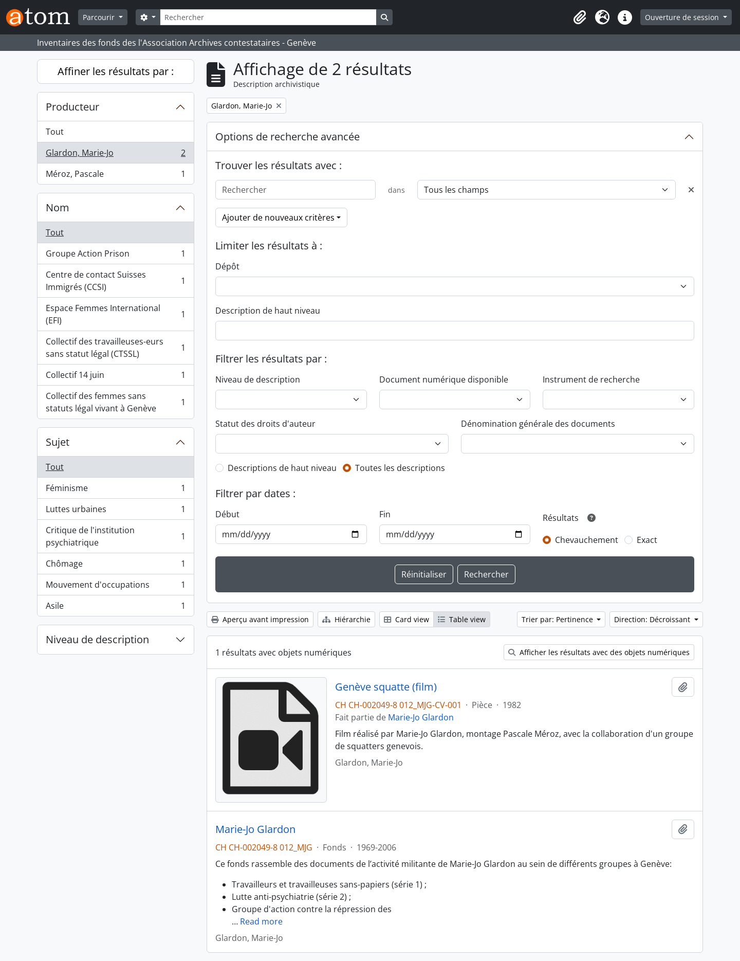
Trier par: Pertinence (558, 619)
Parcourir (100, 17)
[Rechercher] (268, 17)
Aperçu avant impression (260, 619)
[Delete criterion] (691, 190)
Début (227, 514)
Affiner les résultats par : (116, 71)
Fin (385, 514)
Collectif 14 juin (115, 377)
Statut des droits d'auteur (265, 423)
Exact (647, 540)
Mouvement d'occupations (115, 586)
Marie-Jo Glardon (421, 717)
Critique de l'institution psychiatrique (115, 536)
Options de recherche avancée (287, 136)
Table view (462, 619)
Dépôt (227, 266)
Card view (406, 619)
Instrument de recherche (591, 379)
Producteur (72, 107)
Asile (115, 608)
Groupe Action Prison (115, 255)
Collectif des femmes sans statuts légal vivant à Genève (115, 402)
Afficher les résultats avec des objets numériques (599, 652)
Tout (55, 131)
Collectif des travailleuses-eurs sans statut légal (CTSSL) (115, 347)
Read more (261, 921)
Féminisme (115, 490)
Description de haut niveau (267, 310)
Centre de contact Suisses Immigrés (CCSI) (115, 281)
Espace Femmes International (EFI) (115, 314)
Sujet (57, 442)
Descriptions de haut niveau (282, 468)
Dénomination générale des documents (538, 423)
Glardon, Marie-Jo (115, 155)
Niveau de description (97, 639)
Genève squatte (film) (386, 687)
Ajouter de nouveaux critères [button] (278, 217)
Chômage (115, 565)
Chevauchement (586, 540)
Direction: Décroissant (653, 619)
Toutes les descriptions (400, 468)
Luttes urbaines (115, 511)
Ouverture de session (683, 17)
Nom (57, 207)
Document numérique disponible (443, 379)
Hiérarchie (346, 619)
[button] (579, 17)
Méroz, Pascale (115, 176)
